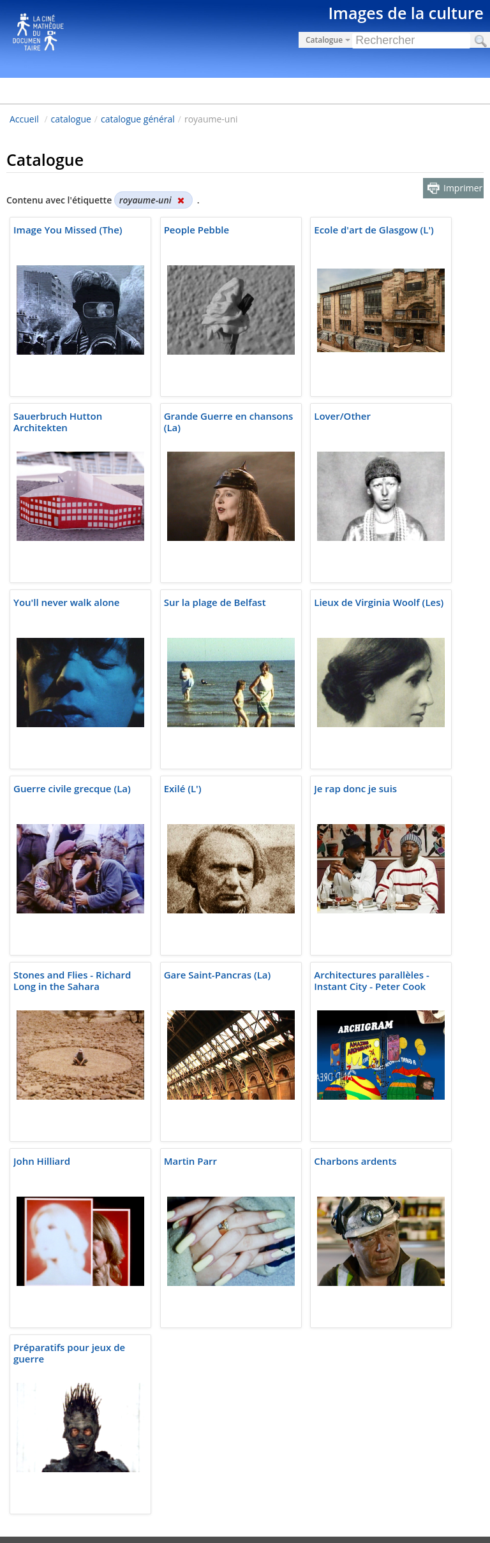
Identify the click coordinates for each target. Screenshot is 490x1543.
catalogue (71, 119)
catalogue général (138, 119)
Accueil (24, 119)
